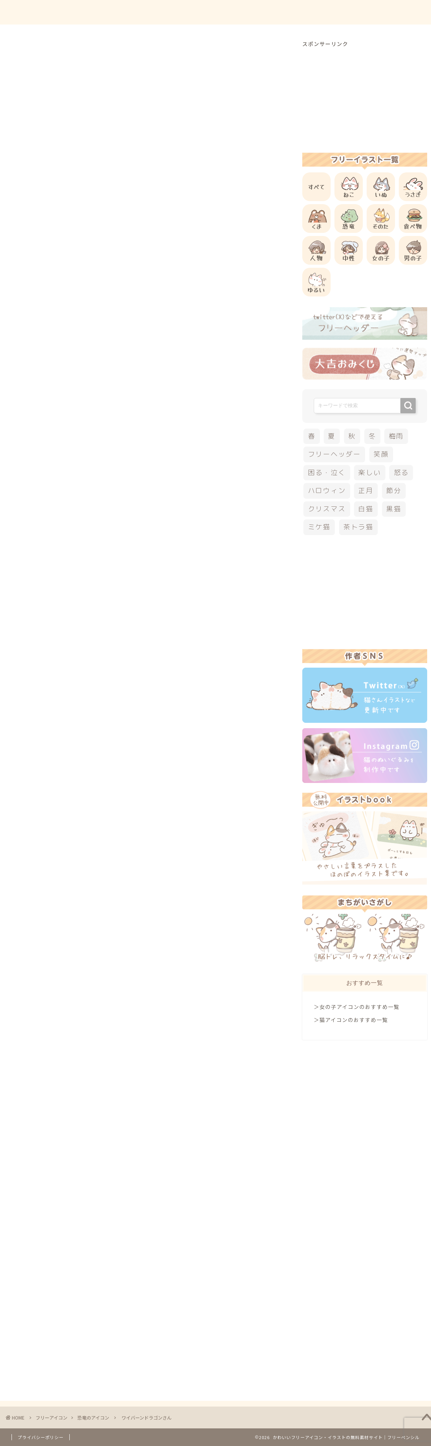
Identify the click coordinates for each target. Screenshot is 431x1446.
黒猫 (394, 509)
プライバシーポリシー (41, 1437)
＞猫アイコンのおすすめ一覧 (351, 1019)
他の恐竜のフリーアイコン (97, 718)
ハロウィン (327, 490)
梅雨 (396, 436)
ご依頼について (396, 12)
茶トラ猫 (358, 527)
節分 (394, 490)
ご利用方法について (299, 12)
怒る (401, 472)
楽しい (369, 472)
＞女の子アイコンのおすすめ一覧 (357, 1006)
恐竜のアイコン (49, 55)
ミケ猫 (319, 527)
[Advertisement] (170, 323)
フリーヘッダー (334, 454)
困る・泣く (327, 472)
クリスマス (327, 509)
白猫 (366, 509)
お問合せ (351, 12)
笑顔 (381, 454)
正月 (366, 490)
